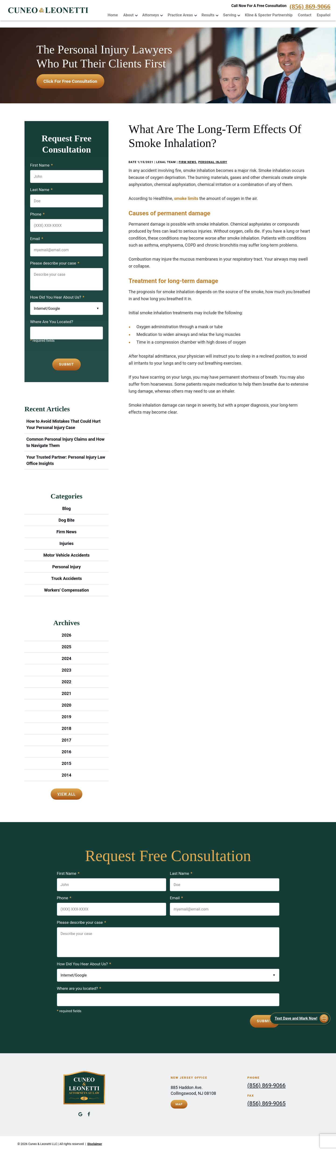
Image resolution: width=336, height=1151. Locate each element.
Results (210, 15)
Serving (231, 15)
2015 (66, 763)
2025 (66, 646)
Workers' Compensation (66, 590)
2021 (66, 693)
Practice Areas (183, 15)
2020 (66, 705)
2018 (66, 728)
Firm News (187, 162)
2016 (66, 751)
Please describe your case (54, 263)
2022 (66, 681)
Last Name (41, 189)
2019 (66, 716)
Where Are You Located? (51, 321)
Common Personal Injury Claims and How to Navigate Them (65, 442)
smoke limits (186, 198)
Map (179, 1103)
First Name (41, 165)
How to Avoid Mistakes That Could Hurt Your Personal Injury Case (63, 424)
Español (323, 15)
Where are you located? (79, 988)
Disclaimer (95, 1143)
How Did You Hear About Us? (57, 297)
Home (117, 15)
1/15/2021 (145, 162)
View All (66, 794)
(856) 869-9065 (266, 1102)
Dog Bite (67, 520)
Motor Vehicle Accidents (66, 555)
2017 (66, 740)
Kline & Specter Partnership (270, 15)
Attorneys (154, 15)
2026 (66, 635)
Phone (37, 214)
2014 (66, 775)
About (132, 15)
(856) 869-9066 (310, 7)
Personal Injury (212, 162)
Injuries (67, 543)
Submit (66, 364)
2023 (66, 670)
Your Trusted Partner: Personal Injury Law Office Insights (65, 460)
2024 (66, 658)
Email (36, 238)
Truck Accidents (66, 578)
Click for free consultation (70, 81)
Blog (66, 508)
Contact (305, 15)
